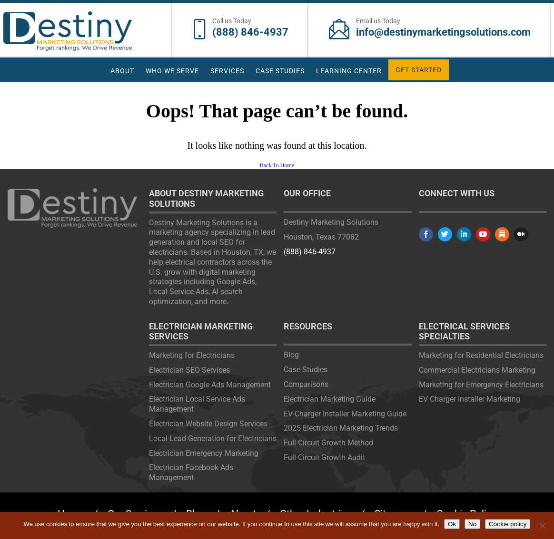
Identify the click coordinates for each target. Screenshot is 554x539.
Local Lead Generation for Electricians (213, 438)
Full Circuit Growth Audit (324, 457)
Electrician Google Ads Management (210, 384)
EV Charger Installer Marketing (469, 399)
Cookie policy (507, 524)
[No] (542, 525)
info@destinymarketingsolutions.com (443, 32)
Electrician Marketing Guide (330, 399)
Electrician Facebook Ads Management (191, 472)
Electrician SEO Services (189, 370)
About (122, 71)
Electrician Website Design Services (208, 423)
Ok (452, 524)
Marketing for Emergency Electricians (481, 384)
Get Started (419, 70)
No (472, 524)
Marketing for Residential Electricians (481, 355)
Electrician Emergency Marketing (203, 453)
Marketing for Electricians (192, 355)
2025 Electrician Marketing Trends (341, 428)
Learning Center (349, 71)
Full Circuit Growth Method (328, 442)
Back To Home (277, 165)
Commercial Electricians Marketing (477, 370)
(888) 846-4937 (250, 32)
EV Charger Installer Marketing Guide (345, 413)
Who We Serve (172, 71)
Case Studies (280, 71)
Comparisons (306, 384)
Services (227, 71)
